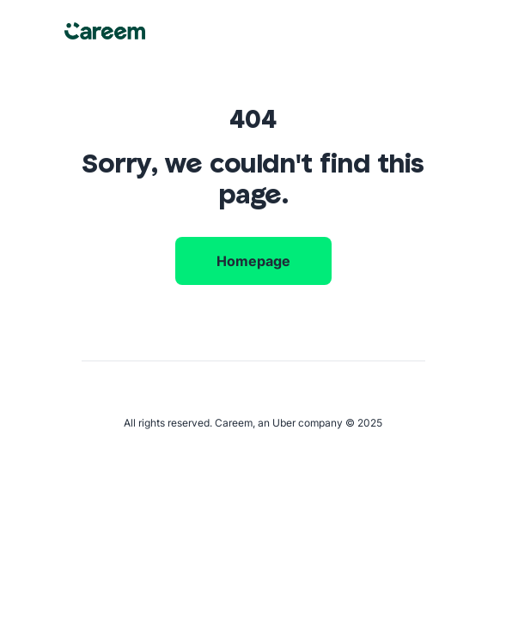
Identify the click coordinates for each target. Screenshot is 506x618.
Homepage (253, 261)
